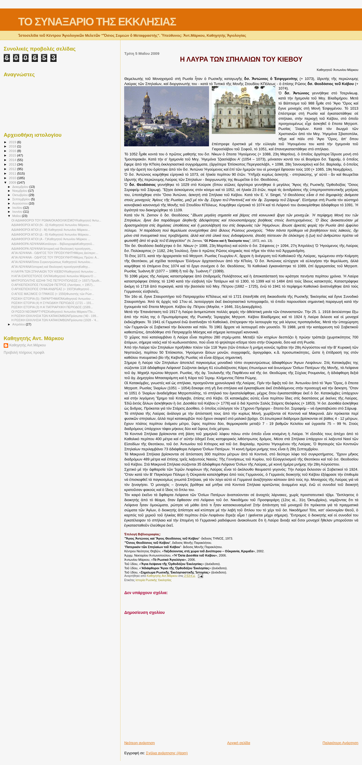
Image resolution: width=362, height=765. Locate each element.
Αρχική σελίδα (238, 743)
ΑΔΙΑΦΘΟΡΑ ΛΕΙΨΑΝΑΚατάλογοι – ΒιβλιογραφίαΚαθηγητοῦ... (52, 243)
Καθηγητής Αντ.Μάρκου (27, 345)
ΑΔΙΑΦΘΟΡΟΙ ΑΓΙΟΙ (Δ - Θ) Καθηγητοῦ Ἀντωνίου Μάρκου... (51, 234)
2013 (13, 164)
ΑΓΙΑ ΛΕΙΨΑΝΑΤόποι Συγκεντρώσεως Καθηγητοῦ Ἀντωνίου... (51, 262)
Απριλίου (19, 324)
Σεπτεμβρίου (21, 199)
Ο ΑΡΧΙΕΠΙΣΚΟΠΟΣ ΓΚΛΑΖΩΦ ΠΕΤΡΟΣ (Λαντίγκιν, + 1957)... (53, 284)
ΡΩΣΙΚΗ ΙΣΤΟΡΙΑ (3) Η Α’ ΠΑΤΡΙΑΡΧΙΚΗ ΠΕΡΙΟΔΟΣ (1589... (52, 307)
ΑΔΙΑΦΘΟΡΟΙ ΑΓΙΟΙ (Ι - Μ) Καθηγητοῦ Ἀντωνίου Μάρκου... (50, 229)
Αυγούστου (20, 203)
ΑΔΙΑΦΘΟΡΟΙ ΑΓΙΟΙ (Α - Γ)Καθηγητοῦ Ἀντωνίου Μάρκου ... (50, 239)
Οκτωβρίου (20, 195)
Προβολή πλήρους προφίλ (24, 353)
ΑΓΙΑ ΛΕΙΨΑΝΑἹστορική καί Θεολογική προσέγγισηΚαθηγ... (50, 266)
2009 (13, 182)
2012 (13, 169)
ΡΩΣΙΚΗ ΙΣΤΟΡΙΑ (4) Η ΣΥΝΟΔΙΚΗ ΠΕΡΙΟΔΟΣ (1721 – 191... (52, 303)
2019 (13, 142)
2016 (13, 151)
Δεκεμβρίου (20, 186)
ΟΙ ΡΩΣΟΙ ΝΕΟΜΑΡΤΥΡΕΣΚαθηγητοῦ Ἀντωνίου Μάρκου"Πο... (53, 311)
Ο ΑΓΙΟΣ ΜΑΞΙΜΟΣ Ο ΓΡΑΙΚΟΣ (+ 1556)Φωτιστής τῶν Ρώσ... (52, 293)
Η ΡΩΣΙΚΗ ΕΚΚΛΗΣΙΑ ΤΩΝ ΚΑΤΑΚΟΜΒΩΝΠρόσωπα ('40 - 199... (54, 316)
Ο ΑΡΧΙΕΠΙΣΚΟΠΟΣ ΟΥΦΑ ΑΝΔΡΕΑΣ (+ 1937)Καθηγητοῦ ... (51, 289)
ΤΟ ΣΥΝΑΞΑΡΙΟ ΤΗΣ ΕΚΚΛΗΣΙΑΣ (97, 22)
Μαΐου (17, 216)
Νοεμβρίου (20, 190)
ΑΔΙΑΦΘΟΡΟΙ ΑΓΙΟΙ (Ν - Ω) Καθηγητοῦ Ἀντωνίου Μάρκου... (51, 225)
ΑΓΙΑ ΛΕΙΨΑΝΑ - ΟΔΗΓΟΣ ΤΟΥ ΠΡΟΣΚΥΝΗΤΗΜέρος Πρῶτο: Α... (55, 257)
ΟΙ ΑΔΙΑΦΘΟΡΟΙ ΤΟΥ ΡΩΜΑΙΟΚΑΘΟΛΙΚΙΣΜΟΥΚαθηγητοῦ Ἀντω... (56, 220)
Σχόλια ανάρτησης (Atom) (167, 753)
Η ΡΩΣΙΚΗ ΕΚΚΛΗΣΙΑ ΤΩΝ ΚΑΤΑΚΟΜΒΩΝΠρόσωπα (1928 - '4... (54, 320)
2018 (13, 146)
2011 (13, 173)
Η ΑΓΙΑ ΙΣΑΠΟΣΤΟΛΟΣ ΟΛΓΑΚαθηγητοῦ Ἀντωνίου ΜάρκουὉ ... (53, 276)
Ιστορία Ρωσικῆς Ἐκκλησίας (153, 580)
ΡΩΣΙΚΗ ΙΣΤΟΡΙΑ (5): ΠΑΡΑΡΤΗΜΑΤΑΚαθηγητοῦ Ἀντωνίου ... (52, 298)
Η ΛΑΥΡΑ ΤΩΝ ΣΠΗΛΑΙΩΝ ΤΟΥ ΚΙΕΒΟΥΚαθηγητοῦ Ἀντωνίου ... (53, 271)
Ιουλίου (17, 207)
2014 (13, 160)
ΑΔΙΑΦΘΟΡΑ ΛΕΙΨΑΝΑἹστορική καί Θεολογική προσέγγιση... (52, 248)
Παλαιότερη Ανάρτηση (340, 743)
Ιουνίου (17, 211)
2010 (13, 178)
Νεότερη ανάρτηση (139, 743)
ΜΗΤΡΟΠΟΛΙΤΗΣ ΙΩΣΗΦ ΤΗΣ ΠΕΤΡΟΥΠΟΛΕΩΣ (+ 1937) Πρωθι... (56, 280)
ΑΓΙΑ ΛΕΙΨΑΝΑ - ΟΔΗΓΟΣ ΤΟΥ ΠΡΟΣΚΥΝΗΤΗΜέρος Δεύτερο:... (54, 253)
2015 (13, 155)
